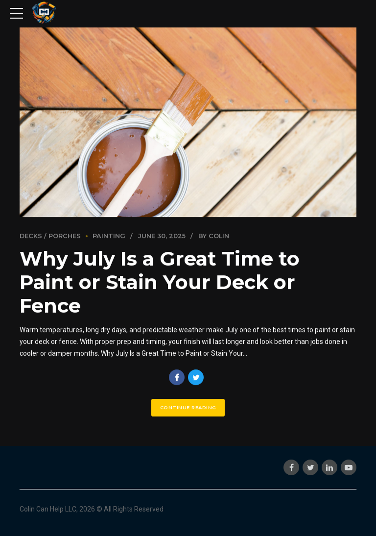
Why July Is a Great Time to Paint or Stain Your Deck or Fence (160, 281)
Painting (109, 236)
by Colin (213, 236)
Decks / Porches (50, 236)
